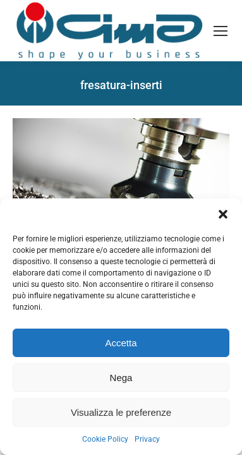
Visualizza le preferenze (121, 412)
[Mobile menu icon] (220, 31)
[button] (223, 214)
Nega (121, 377)
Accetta (120, 342)
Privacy (147, 439)
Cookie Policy (105, 439)
